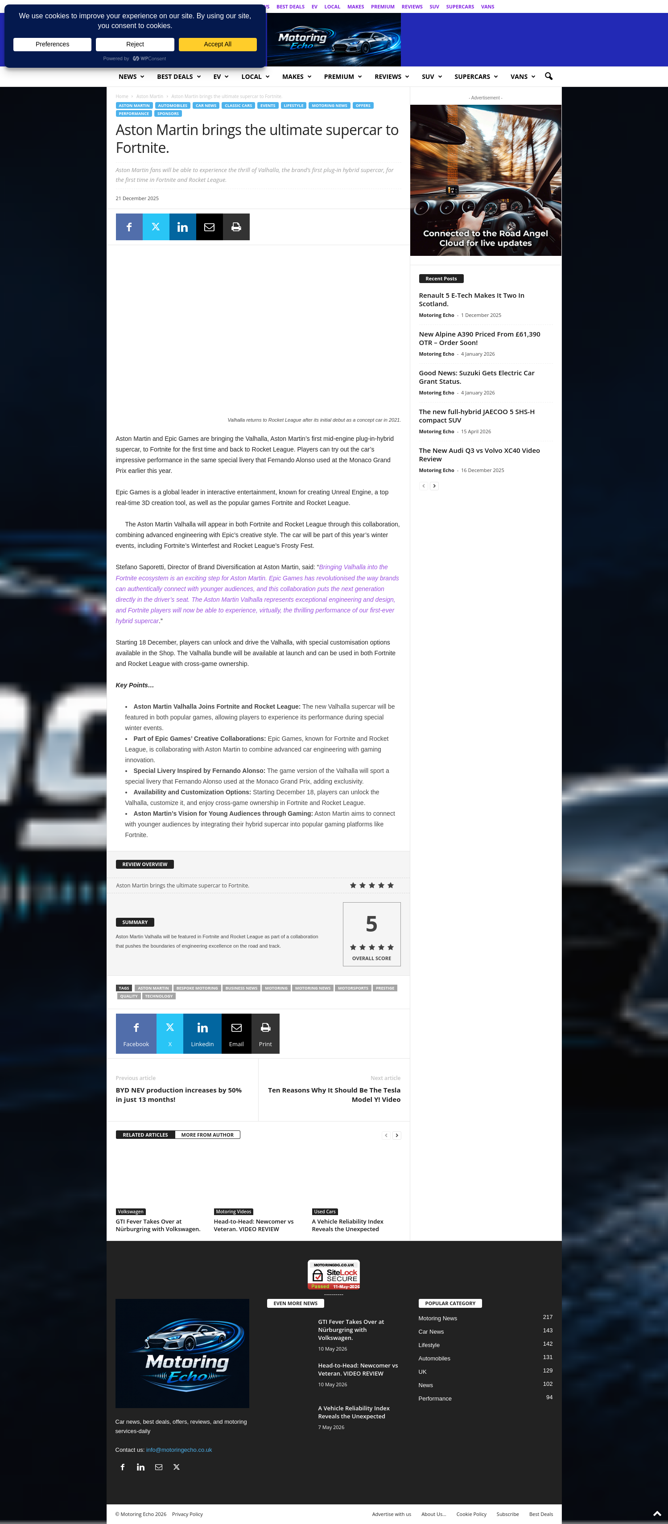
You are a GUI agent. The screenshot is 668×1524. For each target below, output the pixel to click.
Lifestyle (294, 105)
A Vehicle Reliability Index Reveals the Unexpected (347, 1225)
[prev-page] (386, 1135)
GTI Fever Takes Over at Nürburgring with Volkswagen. (158, 1225)
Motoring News (329, 105)
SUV (434, 6)
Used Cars (325, 1211)
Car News (206, 105)
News (131, 76)
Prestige (385, 988)
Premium (383, 6)
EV (315, 6)
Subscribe (508, 1514)
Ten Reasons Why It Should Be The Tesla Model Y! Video (334, 1094)
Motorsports (353, 988)
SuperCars (460, 6)
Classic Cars (238, 105)
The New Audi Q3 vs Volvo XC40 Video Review (479, 454)
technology (159, 996)
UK (423, 1371)
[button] (548, 76)
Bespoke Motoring (197, 988)
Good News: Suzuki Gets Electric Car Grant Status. (477, 377)
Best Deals (290, 6)
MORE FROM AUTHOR (207, 1134)
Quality (129, 996)
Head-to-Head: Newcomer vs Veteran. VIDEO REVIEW (254, 1225)
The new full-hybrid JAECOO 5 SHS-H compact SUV (477, 415)
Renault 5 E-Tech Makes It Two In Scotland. (472, 299)
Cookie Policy (472, 1514)
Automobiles (172, 105)
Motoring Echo (436, 315)
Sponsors (168, 113)
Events (267, 105)
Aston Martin (149, 96)
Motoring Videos (234, 1211)
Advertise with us (392, 1514)
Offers (363, 105)
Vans (488, 6)
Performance (134, 113)
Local (333, 6)
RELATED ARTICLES (145, 1134)
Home (122, 96)
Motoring (276, 988)
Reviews (412, 6)
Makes (355, 6)
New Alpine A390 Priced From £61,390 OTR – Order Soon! (479, 338)
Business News (241, 988)
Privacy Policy (187, 1514)
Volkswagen (131, 1211)
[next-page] (396, 1135)
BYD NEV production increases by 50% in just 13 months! (179, 1094)
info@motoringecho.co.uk (179, 1449)
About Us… (433, 1514)
